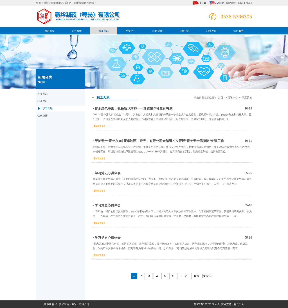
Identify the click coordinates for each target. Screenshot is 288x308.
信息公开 (42, 115)
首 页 (220, 97)
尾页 (196, 276)
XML (248, 2)
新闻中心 (233, 97)
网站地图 (231, 2)
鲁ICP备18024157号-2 (206, 304)
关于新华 (76, 30)
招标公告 (184, 30)
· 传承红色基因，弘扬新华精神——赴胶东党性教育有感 (172, 108)
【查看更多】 (99, 126)
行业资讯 (42, 101)
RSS (241, 2)
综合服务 (238, 30)
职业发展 (211, 30)
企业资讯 (42, 94)
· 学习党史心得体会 (172, 173)
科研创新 (157, 30)
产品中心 (130, 30)
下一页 (184, 276)
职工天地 (47, 108)
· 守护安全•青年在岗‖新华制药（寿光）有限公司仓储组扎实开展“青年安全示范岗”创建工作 (172, 140)
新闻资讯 (103, 30)
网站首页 (49, 30)
